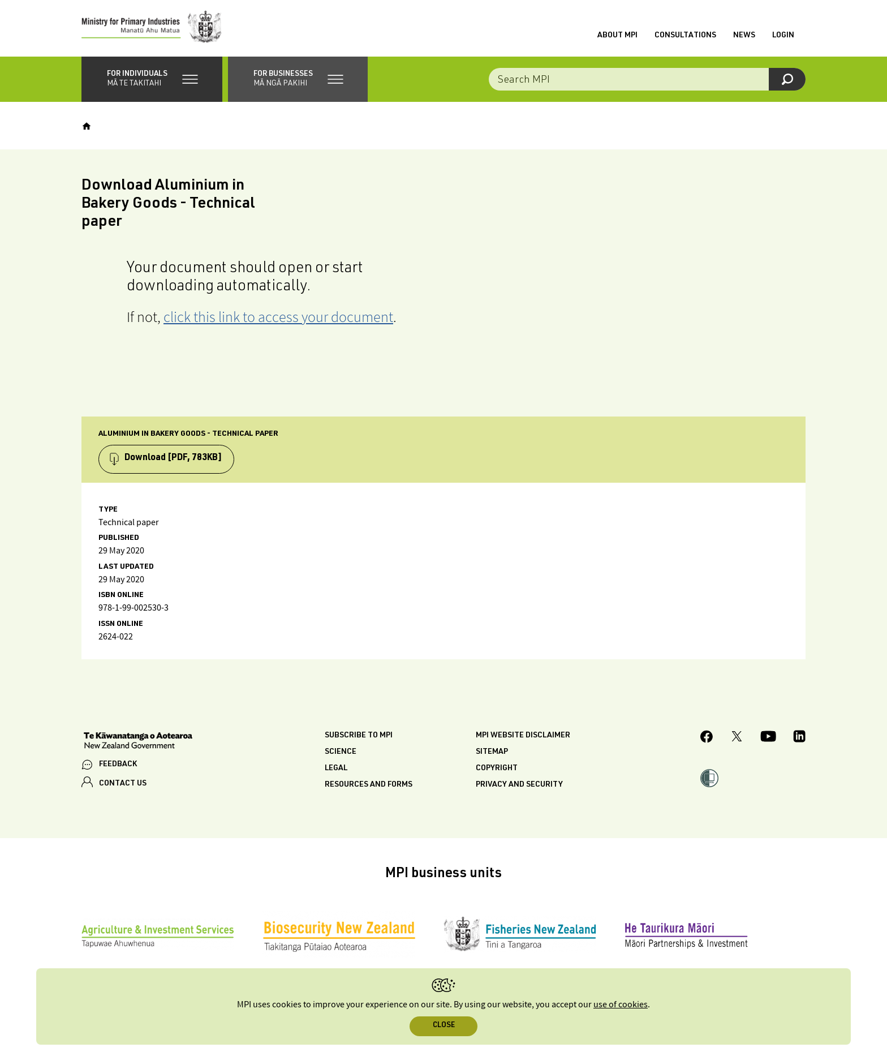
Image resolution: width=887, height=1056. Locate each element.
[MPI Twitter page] (736, 738)
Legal (336, 768)
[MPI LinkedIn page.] (799, 738)
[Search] (787, 79)
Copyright (497, 768)
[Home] (86, 126)
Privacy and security (519, 785)
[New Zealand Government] (138, 742)
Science (340, 752)
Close (444, 1025)
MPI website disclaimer (523, 736)
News (744, 36)
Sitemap (492, 752)
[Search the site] (647, 79)
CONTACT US (123, 784)
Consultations (685, 36)
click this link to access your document (278, 316)
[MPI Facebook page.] (706, 738)
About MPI (617, 36)
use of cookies (620, 1005)
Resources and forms (368, 785)
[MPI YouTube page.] (768, 738)
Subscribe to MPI (359, 736)
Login (783, 36)
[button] (151, 79)
